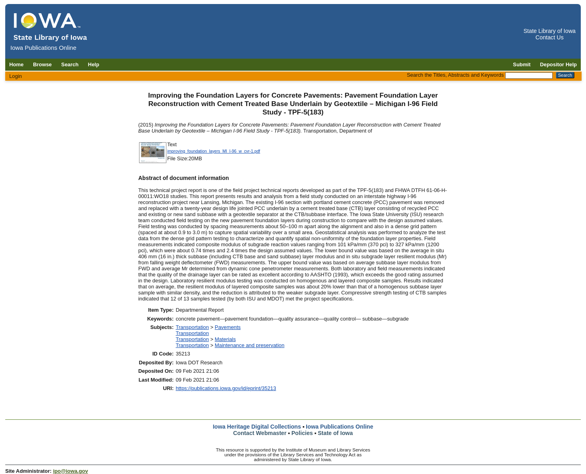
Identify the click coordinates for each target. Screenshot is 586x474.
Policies (302, 433)
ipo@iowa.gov (70, 471)
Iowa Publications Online (339, 426)
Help (93, 64)
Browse (42, 64)
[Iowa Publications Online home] (50, 26)
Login (15, 76)
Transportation (192, 327)
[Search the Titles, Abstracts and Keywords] (529, 75)
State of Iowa (335, 433)
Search (69, 64)
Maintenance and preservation (249, 345)
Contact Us (549, 37)
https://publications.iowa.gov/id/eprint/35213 (226, 388)
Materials (225, 339)
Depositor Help (558, 64)
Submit (522, 64)
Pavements (227, 327)
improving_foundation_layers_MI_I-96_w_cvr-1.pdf (213, 151)
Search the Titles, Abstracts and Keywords (455, 75)
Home (16, 64)
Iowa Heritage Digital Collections (257, 426)
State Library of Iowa (549, 31)
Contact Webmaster (260, 433)
